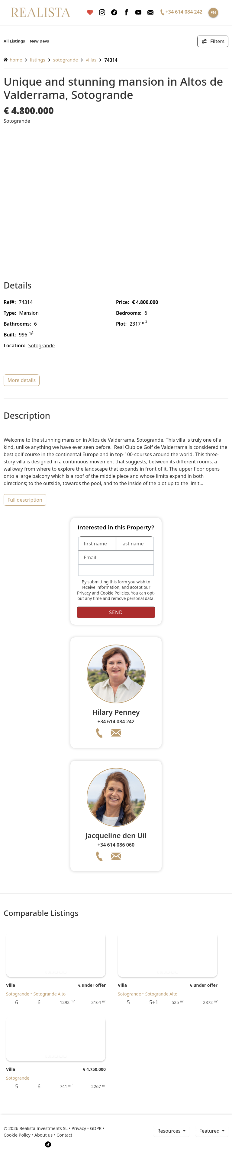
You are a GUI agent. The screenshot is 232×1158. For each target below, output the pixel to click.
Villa (10, 985)
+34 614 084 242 (116, 721)
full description (25, 500)
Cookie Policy (17, 1135)
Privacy (84, 593)
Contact (64, 1135)
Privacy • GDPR (87, 1128)
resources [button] (169, 1131)
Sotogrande (65, 60)
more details (22, 380)
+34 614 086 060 (116, 844)
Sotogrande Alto (50, 994)
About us (43, 1135)
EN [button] (213, 12)
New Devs (39, 41)
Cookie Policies (114, 593)
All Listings (14, 41)
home (13, 60)
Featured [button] (210, 1131)
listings (37, 60)
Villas (91, 60)
